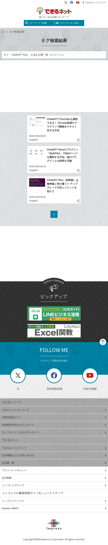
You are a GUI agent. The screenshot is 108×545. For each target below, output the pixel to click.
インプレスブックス (54, 500)
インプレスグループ (54, 485)
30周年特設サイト (54, 417)
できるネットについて (94, 2)
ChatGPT (33, 140)
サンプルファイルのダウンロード (54, 432)
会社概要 (54, 477)
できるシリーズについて (54, 409)
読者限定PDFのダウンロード (54, 424)
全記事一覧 (54, 462)
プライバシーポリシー (54, 470)
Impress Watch (54, 508)
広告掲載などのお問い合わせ (54, 455)
